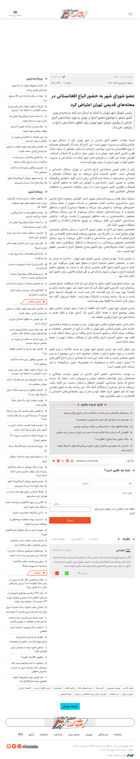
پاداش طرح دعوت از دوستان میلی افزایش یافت (29, 649)
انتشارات (44, 735)
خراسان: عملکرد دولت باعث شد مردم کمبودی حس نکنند (27, 235)
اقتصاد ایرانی (24, 688)
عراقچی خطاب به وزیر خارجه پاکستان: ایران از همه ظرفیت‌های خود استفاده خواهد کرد (27, 203)
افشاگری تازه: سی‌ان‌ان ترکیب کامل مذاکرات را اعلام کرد (28, 292)
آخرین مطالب (34, 301)
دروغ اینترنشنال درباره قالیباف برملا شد (28, 448)
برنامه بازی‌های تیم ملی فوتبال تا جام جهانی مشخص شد (27, 381)
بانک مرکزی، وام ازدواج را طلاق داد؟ (111, 439)
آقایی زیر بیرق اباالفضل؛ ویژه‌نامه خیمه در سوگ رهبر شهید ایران (26, 504)
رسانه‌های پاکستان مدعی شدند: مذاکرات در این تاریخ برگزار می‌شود (96, 413)
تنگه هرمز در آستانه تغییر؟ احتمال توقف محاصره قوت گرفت (29, 129)
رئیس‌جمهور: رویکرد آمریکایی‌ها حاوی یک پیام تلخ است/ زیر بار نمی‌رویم (27, 180)
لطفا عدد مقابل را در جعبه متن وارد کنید (114, 511)
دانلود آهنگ (70, 688)
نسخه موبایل (70, 706)
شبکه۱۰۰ (118, 735)
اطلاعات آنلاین (74, 13)
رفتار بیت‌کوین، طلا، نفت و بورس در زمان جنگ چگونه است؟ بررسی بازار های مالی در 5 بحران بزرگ (28, 583)
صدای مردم (74, 735)
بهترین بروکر (127, 694)
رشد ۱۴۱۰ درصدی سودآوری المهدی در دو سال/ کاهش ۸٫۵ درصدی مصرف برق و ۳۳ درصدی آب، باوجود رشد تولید (27, 597)
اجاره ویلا (100, 688)
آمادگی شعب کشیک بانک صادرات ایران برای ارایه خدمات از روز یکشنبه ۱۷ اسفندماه (26, 609)
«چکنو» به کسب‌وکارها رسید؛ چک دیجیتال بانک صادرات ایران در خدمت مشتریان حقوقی (29, 667)
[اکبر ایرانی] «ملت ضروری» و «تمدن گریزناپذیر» (27, 266)
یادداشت (58, 735)
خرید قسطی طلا (85, 688)
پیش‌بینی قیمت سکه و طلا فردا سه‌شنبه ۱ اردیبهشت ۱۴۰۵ (30, 563)
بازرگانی (37, 573)
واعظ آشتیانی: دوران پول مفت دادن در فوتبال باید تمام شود (27, 494)
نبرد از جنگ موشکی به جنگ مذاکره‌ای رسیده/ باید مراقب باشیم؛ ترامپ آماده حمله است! (27, 471)
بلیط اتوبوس (65, 694)
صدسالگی (103, 735)
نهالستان (57, 688)
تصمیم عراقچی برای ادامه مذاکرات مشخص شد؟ (28, 170)
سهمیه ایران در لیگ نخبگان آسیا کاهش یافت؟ (26, 532)
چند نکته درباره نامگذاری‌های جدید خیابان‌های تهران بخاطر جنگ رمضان (28, 331)
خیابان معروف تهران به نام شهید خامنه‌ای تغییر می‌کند (29, 87)
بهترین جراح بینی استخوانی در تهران (90, 694)
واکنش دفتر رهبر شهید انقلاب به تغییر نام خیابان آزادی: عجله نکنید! (27, 149)
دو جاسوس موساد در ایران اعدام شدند (24, 283)
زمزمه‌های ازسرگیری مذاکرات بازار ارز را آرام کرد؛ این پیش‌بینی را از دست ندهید (27, 553)
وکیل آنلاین (128, 688)
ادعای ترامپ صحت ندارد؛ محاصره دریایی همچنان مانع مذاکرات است (28, 542)
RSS (20, 735)
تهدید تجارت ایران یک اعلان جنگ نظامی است (29, 402)
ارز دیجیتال (114, 694)
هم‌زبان (88, 735)
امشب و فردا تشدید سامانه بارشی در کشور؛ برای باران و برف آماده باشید (27, 427)
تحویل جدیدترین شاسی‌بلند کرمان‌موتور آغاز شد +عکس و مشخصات (28, 639)
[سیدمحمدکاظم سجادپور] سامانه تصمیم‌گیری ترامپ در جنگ (28, 276)
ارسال (70, 520)
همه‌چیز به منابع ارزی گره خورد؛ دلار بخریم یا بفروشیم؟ (102, 420)
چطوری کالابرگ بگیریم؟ (32, 657)
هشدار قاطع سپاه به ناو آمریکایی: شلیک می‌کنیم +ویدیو (101, 426)
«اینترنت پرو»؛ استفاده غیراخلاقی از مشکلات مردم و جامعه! (28, 521)
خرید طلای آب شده (42, 688)
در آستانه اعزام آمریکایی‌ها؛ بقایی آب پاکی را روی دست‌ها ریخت (28, 118)
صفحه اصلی (127, 77)
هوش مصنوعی (113, 688)
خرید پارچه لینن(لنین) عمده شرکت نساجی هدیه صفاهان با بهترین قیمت (27, 619)
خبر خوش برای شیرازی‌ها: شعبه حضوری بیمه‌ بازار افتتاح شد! (30, 679)
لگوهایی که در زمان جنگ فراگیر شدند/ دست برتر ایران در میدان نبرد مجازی (93, 432)
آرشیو (31, 735)
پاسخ (85, 573)
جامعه (116, 77)
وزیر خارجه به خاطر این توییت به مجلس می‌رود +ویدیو (29, 139)
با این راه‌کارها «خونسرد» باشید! (27, 513)
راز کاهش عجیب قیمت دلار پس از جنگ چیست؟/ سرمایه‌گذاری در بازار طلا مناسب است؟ (26, 415)
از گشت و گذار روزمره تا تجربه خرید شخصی (28, 629)
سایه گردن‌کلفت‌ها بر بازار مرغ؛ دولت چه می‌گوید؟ (28, 256)
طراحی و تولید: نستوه (120, 755)
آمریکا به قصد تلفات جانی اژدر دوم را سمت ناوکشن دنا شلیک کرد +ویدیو (27, 108)
